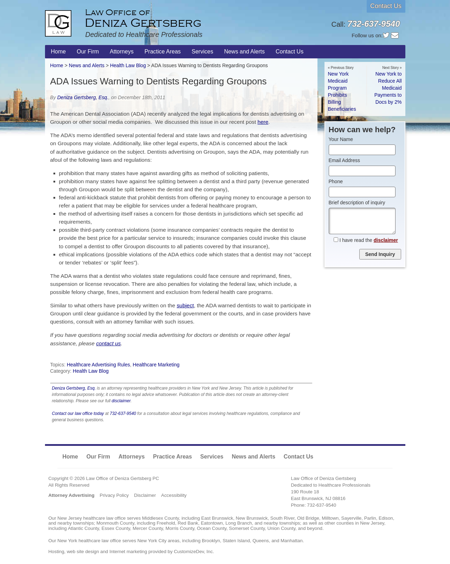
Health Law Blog (91, 371)
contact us (108, 343)
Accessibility (173, 495)
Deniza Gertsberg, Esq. (83, 97)
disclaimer (121, 400)
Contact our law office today (78, 413)
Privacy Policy (114, 495)
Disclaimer (145, 495)
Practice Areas (172, 457)
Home (56, 65)
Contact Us (385, 5)
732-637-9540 (123, 413)
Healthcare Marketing (156, 364)
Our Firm (98, 457)
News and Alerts (86, 65)
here (262, 122)
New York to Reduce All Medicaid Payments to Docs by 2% (388, 88)
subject (185, 305)
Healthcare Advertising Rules (98, 364)
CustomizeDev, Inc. (194, 551)
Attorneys (131, 457)
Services (212, 457)
